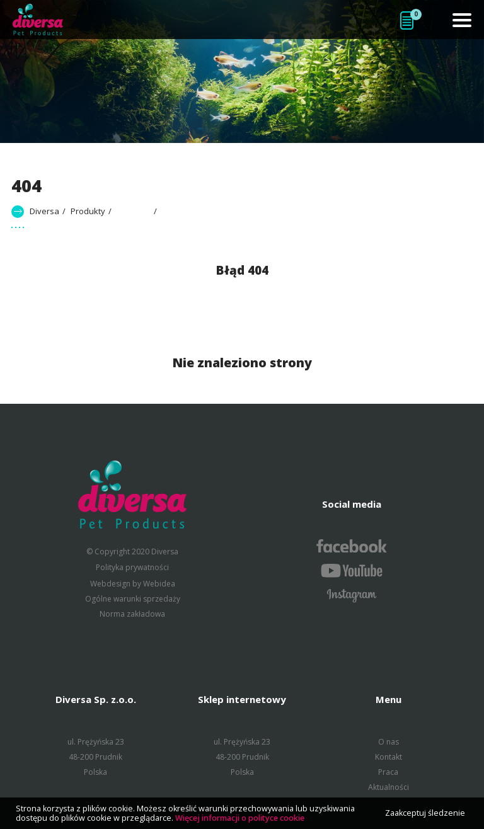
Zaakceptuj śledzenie (425, 813)
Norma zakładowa (132, 614)
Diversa (44, 211)
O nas (388, 741)
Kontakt (388, 757)
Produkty (88, 211)
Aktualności (388, 787)
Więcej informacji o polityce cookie (239, 818)
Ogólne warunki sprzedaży (132, 598)
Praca (388, 772)
